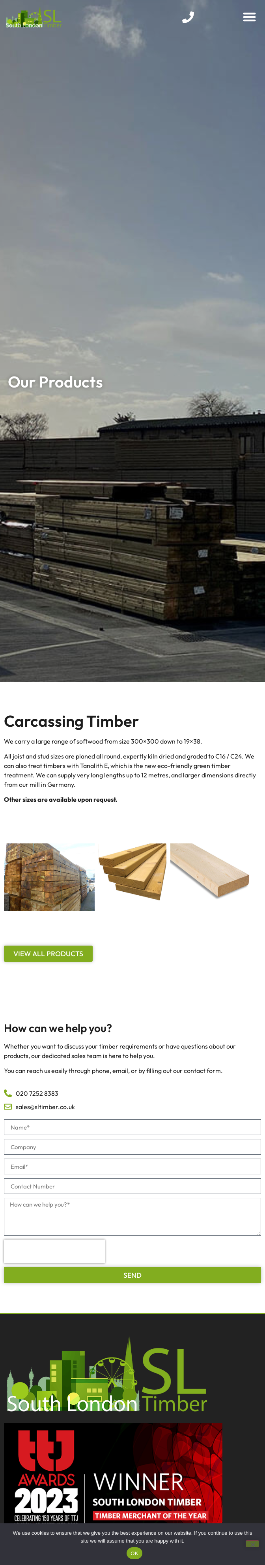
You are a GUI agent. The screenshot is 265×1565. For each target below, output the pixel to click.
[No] (252, 1543)
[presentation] (54, 1251)
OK (134, 1553)
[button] (249, 16)
